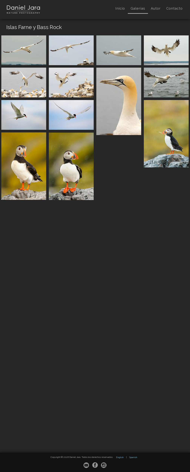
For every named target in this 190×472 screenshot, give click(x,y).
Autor (156, 8)
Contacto (174, 8)
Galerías (138, 8)
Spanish (133, 457)
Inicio (120, 8)
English (120, 457)
